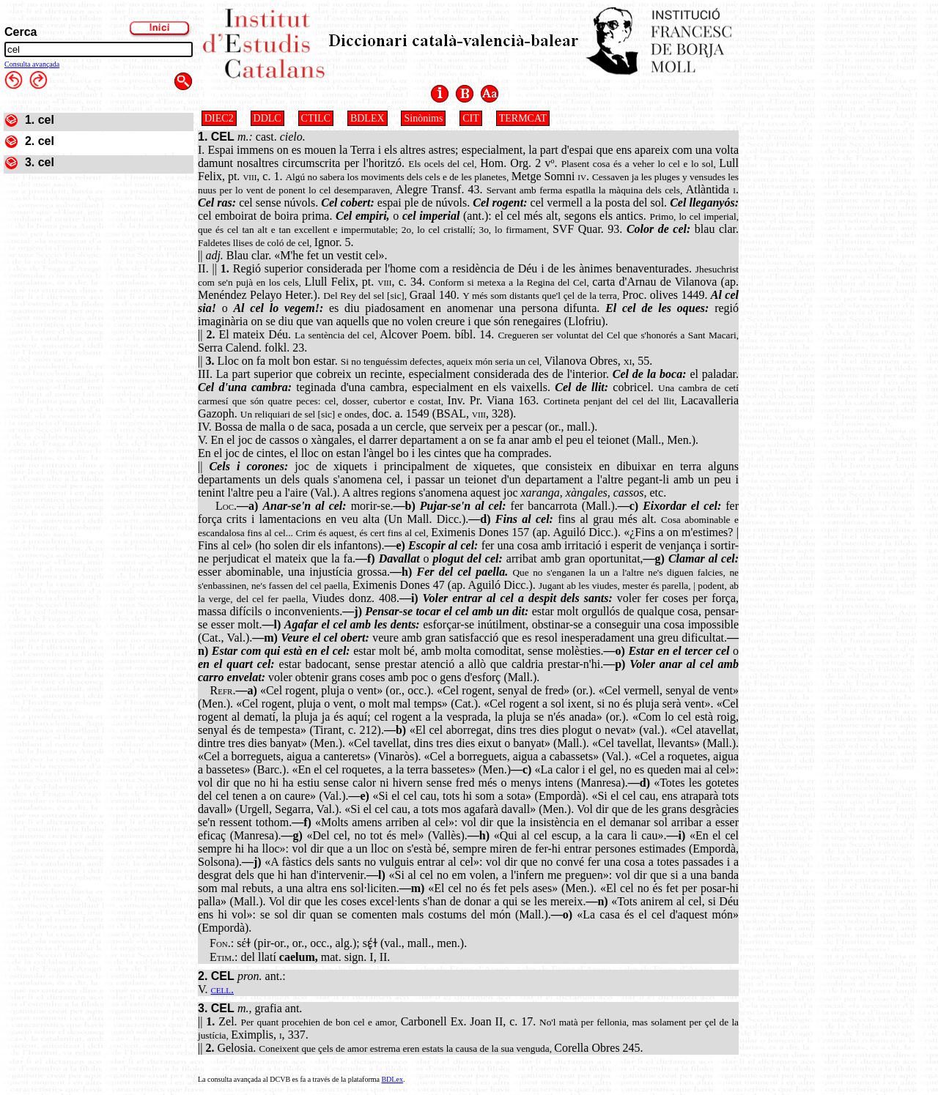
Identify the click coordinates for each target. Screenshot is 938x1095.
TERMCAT (523, 118)
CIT (470, 118)
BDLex (391, 1079)
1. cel (39, 120)
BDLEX (367, 118)
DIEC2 (219, 118)
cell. (222, 989)
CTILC (315, 118)
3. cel (39, 162)
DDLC (267, 118)
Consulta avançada (31, 64)
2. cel (39, 141)
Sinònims (423, 118)
